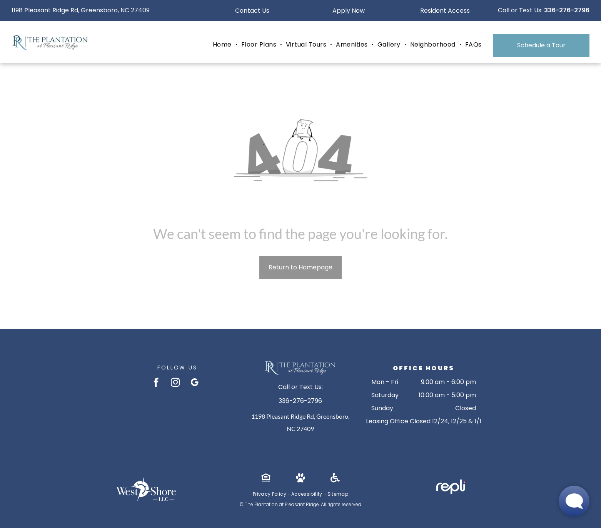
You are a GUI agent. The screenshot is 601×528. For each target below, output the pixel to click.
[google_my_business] (194, 383)
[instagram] (175, 383)
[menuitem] (223, 44)
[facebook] (156, 383)
